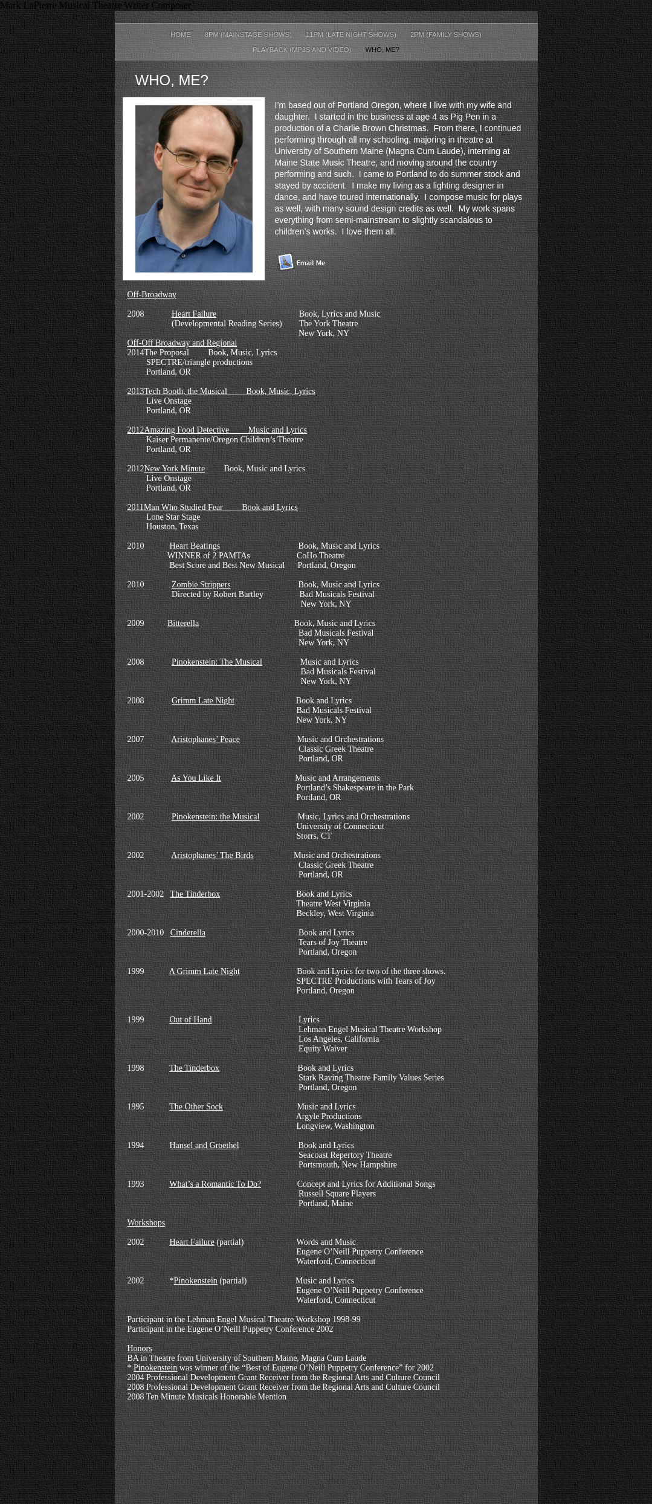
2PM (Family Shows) (446, 34)
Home (181, 34)
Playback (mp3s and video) (303, 49)
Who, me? (382, 49)
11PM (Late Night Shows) (352, 34)
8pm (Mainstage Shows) (249, 34)
